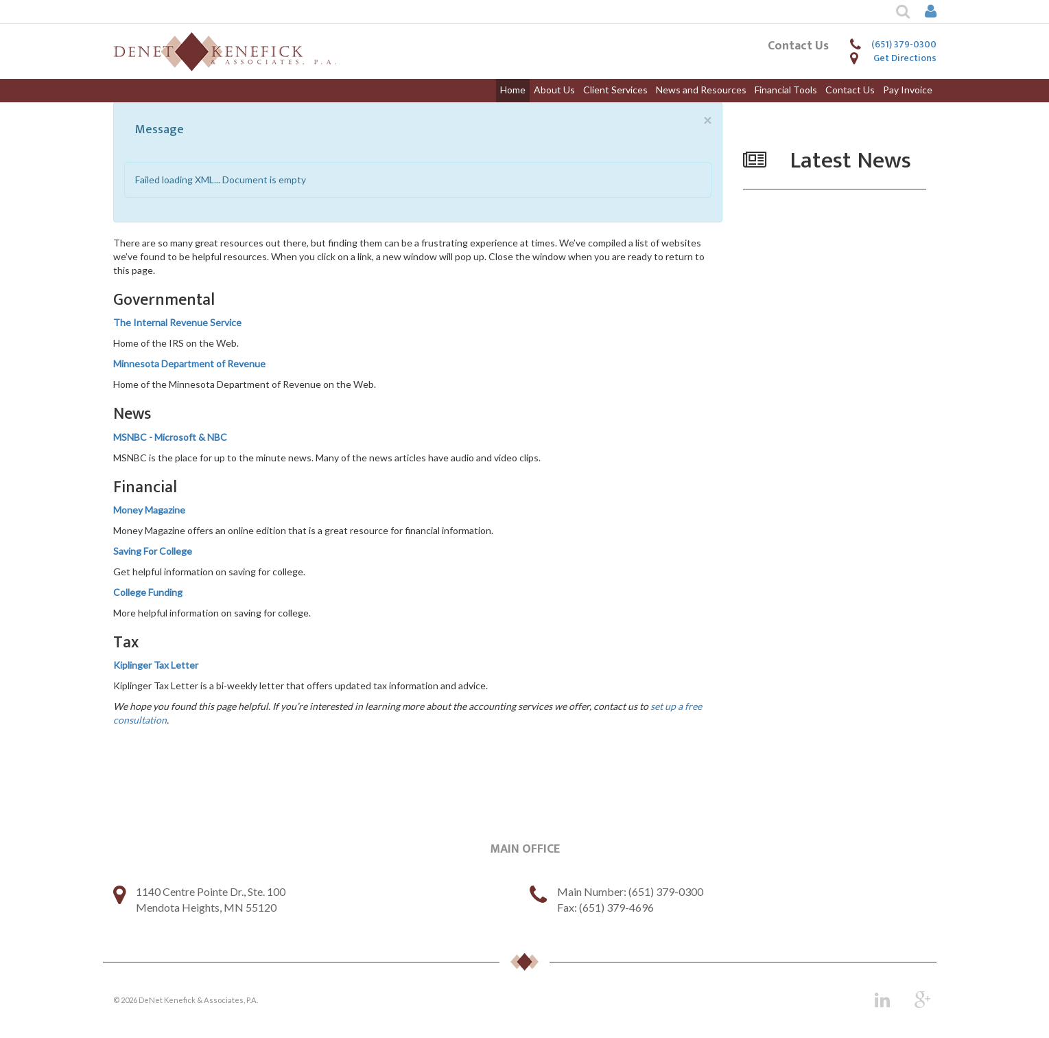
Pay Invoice (907, 89)
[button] (895, 11)
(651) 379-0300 (903, 44)
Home (513, 89)
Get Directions (904, 58)
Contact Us (850, 89)
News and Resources (701, 89)
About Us (554, 89)
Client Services (615, 89)
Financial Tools (786, 89)
